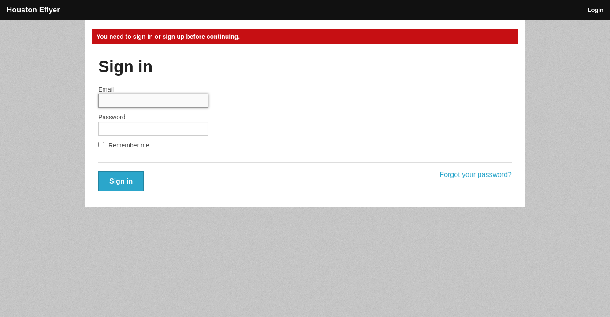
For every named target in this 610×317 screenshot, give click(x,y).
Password (111, 117)
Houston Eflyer (33, 10)
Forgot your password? (475, 174)
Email (106, 89)
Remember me (123, 145)
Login (595, 10)
